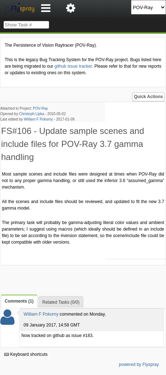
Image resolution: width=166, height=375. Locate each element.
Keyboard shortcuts (26, 354)
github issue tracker (73, 66)
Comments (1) (19, 301)
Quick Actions (148, 96)
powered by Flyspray (139, 364)
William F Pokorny (38, 119)
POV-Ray (40, 108)
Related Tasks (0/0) (60, 302)
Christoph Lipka (31, 114)
